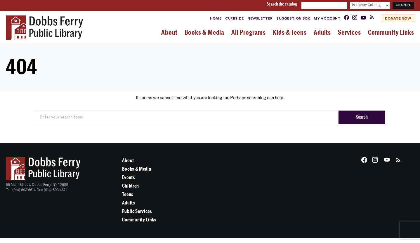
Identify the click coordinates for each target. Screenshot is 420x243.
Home (215, 18)
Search (362, 117)
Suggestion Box (293, 18)
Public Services (137, 211)
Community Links (139, 219)
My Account (327, 18)
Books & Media (136, 169)
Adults (128, 202)
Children (130, 185)
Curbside (234, 18)
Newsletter (260, 18)
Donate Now (398, 18)
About (128, 160)
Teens (127, 194)
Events (128, 177)
